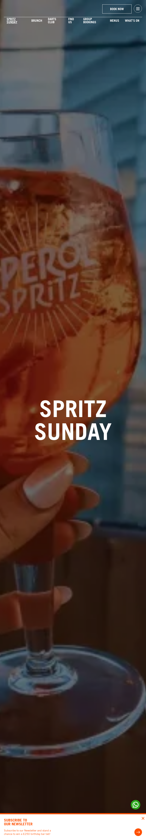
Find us (71, 20)
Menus (114, 20)
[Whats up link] (135, 805)
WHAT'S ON (132, 20)
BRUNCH (36, 20)
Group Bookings (89, 20)
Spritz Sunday (12, 20)
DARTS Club (52, 20)
